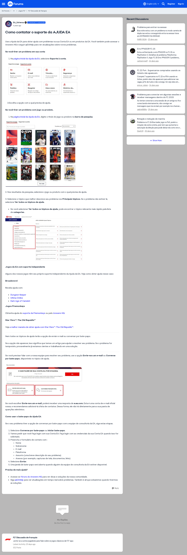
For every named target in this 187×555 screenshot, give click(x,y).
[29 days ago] (152, 109)
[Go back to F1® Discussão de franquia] (43, 537)
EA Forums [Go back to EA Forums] (5, 11)
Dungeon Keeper (18, 294)
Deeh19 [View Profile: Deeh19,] (140, 131)
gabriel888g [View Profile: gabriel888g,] (142, 109)
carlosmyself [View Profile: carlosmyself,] (142, 61)
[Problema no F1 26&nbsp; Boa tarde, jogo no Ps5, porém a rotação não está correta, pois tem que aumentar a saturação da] (159, 125)
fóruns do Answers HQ (31, 476)
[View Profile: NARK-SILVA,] (132, 29)
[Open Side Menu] (3, 4)
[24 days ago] (153, 61)
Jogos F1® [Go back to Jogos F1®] (21, 11)
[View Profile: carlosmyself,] (132, 50)
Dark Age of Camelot (20, 301)
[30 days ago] (149, 131)
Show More (156, 140)
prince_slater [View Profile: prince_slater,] (142, 85)
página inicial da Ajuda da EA (26, 58)
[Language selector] (151, 3)
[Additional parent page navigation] (13, 11)
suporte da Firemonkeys (34, 313)
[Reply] (115, 488)
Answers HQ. (59, 313)
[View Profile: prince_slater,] (132, 72)
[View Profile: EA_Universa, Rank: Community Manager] (8, 24)
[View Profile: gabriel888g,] (132, 96)
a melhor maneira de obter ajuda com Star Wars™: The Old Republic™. (42, 327)
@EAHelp (19, 479)
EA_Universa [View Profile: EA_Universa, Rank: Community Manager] (18, 22)
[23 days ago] (152, 39)
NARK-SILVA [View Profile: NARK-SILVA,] (142, 39)
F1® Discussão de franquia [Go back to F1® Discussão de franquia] (37, 11)
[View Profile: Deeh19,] (132, 120)
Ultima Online (16, 297)
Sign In (181, 4)
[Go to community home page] (15, 3)
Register (171, 4)
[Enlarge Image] (62, 79)
